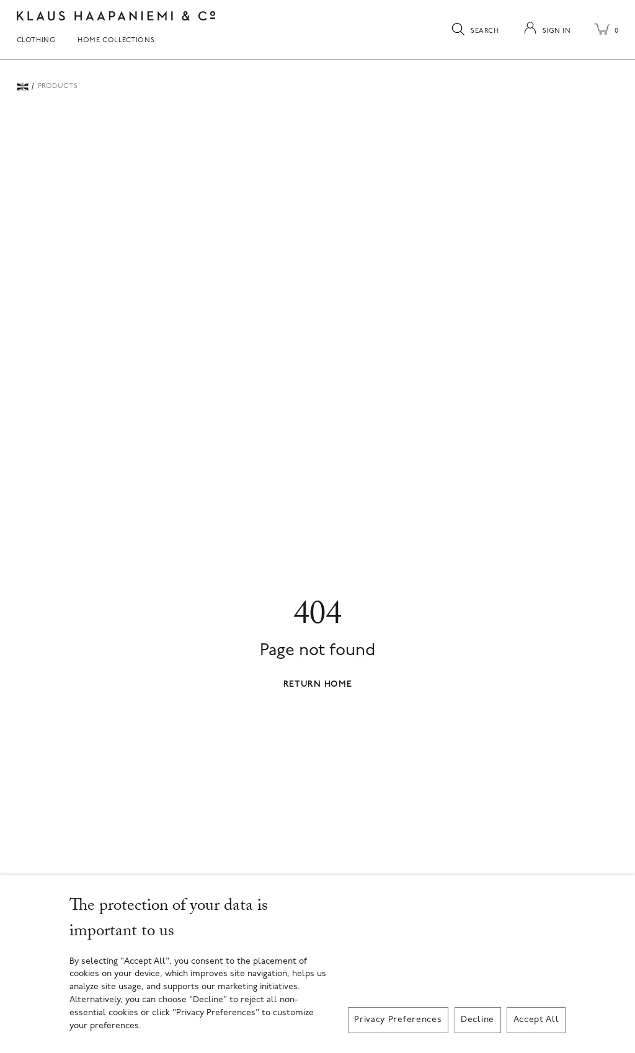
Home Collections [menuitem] (116, 40)
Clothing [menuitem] (36, 40)
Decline (477, 1020)
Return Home (317, 685)
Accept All (536, 1020)
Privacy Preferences (398, 1020)
